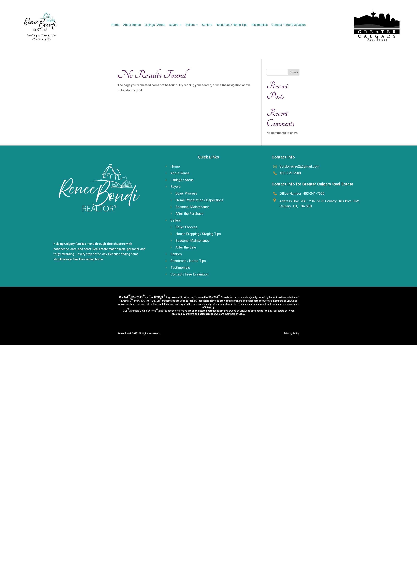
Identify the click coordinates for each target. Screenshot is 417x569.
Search (294, 72)
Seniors (207, 24)
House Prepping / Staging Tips (198, 234)
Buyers (173, 24)
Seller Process (186, 227)
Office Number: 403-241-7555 (302, 194)
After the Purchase (189, 214)
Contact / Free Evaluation (288, 24)
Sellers (190, 24)
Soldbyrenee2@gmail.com (300, 166)
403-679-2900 (290, 173)
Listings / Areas (155, 24)
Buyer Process (186, 193)
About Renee (132, 24)
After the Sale (186, 247)
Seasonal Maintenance (193, 207)
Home (115, 24)
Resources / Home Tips (231, 24)
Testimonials (259, 24)
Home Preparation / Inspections (199, 200)
